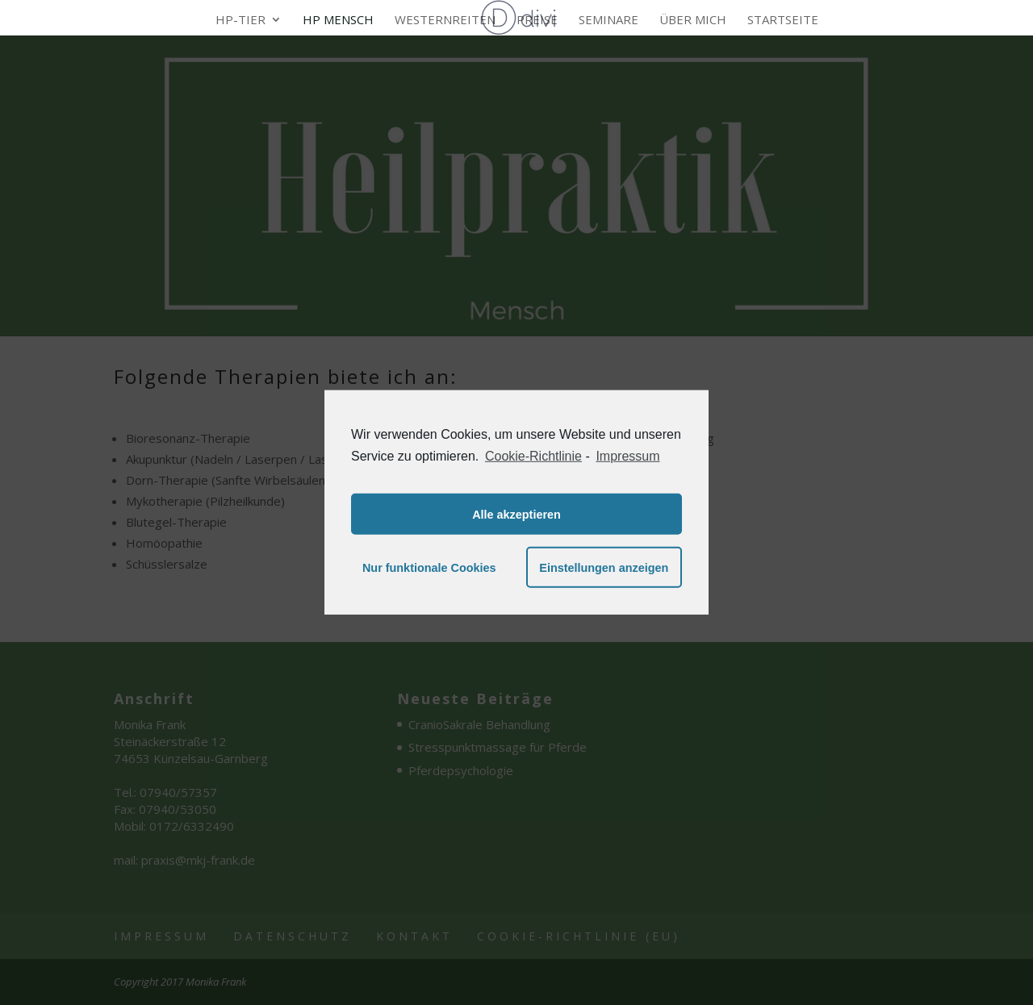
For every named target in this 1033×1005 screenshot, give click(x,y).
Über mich (692, 20)
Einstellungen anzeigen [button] (603, 567)
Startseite (782, 20)
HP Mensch (338, 20)
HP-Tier (240, 20)
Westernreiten (445, 20)
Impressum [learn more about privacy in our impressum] (627, 456)
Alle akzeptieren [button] (516, 514)
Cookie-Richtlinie (533, 456)
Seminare (608, 20)
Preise (537, 20)
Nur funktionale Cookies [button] (429, 567)
